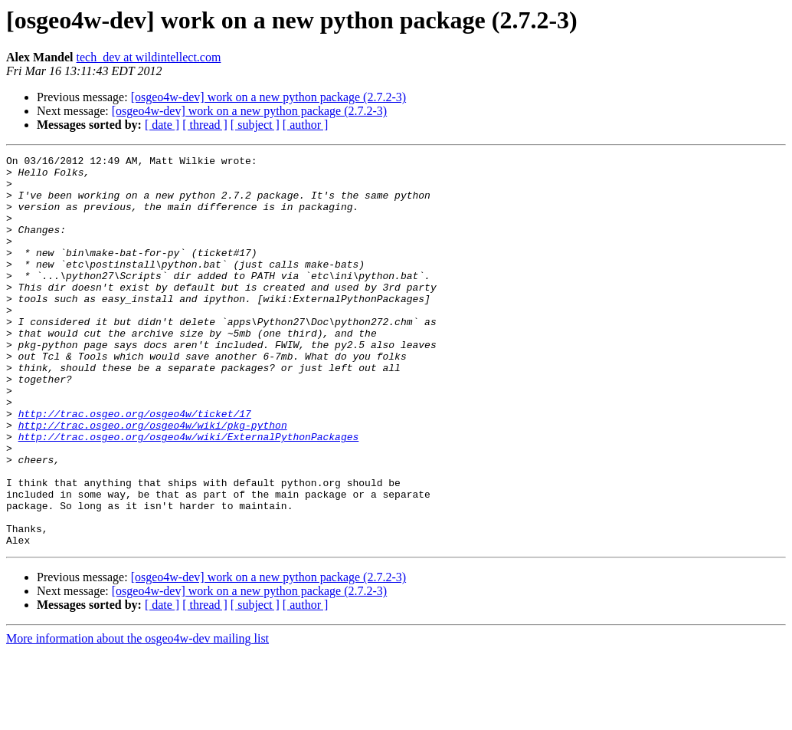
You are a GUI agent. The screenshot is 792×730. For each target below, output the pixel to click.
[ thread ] (204, 124)
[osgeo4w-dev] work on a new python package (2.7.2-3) (268, 97)
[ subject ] (255, 124)
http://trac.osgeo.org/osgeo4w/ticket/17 (134, 466)
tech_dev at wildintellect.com (149, 57)
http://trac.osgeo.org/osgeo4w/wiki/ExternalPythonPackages (188, 494)
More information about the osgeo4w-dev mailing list (137, 716)
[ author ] (306, 124)
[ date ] (162, 124)
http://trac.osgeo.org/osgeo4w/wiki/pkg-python (152, 480)
